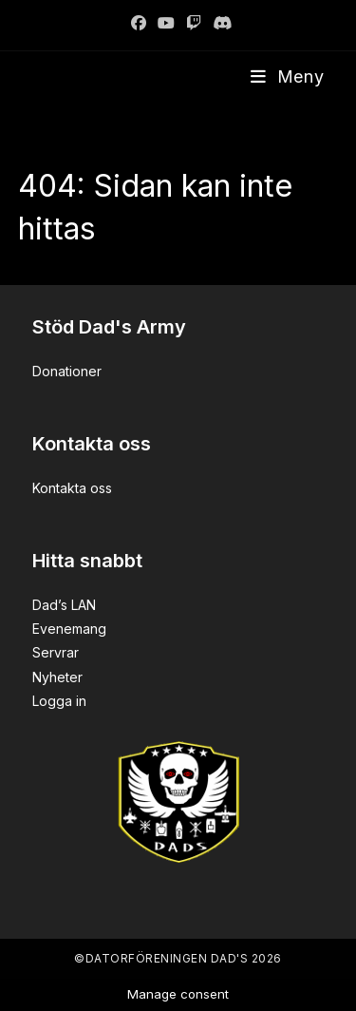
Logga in (59, 701)
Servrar (55, 652)
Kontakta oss (72, 488)
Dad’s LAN (64, 605)
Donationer (67, 371)
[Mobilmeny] (288, 76)
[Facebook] (138, 22)
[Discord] (219, 22)
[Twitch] (193, 22)
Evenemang (69, 628)
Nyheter (57, 677)
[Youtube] (166, 22)
